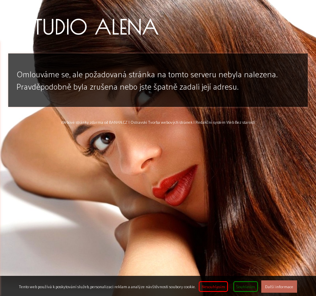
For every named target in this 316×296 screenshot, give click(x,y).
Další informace (279, 286)
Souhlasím (245, 286)
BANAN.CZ (118, 122)
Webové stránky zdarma (82, 122)
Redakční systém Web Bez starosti (225, 122)
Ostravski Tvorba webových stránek (161, 122)
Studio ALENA (91, 27)
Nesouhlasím (213, 286)
